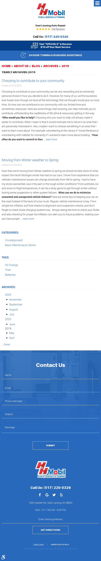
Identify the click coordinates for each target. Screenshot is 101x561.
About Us (21, 66)
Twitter (54, 495)
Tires (8, 270)
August (13, 309)
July (11, 314)
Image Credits (38, 544)
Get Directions (50, 530)
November (15, 299)
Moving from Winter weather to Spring (30, 160)
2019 (65, 66)
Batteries (10, 274)
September (15, 304)
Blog (36, 66)
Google (47, 495)
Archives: (8, 287)
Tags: (5, 257)
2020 (8, 319)
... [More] (6, 344)
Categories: (10, 232)
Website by (59, 545)
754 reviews (58, 29)
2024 (8, 294)
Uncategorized (13, 240)
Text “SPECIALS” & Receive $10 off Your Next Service (55, 45)
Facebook (40, 495)
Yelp (61, 495)
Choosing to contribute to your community (33, 80)
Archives (50, 66)
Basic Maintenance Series (20, 245)
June (12, 324)
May (11, 333)
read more (51, 139)
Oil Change (11, 265)
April (11, 338)
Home (6, 66)
